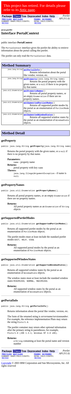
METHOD (5, 23)
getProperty (30, 79)
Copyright (6, 367)
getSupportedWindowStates (38, 116)
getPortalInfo (31, 70)
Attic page (27, 10)
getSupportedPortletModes (38, 104)
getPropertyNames (33, 92)
